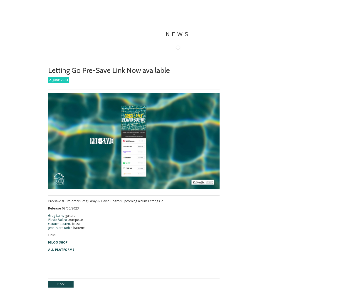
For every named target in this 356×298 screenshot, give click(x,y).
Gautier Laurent (59, 224)
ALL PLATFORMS (61, 249)
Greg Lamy (56, 215)
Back (60, 284)
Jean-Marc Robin (60, 228)
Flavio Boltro (57, 219)
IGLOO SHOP (58, 242)
